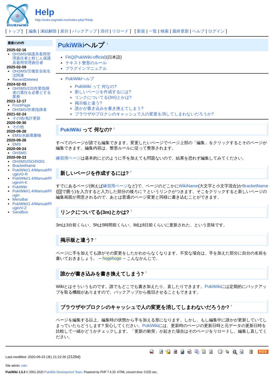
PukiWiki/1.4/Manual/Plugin (31, 193)
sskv (24, 365)
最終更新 (180, 31)
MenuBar (20, 199)
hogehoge (112, 258)
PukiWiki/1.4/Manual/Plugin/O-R (31, 172)
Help (44, 12)
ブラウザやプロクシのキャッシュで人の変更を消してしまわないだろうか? (144, 114)
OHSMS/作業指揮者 (29, 109)
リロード (120, 31)
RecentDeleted (25, 79)
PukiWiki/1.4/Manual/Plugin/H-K (31, 180)
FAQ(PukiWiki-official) (85, 57)
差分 (64, 31)
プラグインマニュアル (86, 68)
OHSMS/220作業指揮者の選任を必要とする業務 (31, 92)
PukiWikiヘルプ (79, 78)
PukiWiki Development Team (63, 372)
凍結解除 (48, 31)
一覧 (153, 31)
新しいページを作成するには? (103, 91)
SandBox (20, 212)
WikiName (188, 185)
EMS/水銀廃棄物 (26, 135)
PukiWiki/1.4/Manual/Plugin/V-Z (31, 206)
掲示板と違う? (88, 103)
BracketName (255, 185)
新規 (141, 31)
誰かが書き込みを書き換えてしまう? (109, 108)
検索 (164, 31)
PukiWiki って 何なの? (95, 86)
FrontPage (21, 105)
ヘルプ (198, 31)
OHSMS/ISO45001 (28, 161)
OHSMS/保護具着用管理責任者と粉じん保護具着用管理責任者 (31, 58)
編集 (33, 31)
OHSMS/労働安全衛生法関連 (31, 73)
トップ (14, 31)
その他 (18, 127)
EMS (16, 144)
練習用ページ (68, 158)
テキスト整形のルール (86, 62)
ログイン (216, 31)
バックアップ (84, 31)
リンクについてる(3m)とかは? (103, 97)
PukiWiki (71, 45)
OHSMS (19, 153)
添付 (104, 31)
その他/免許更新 (26, 118)
